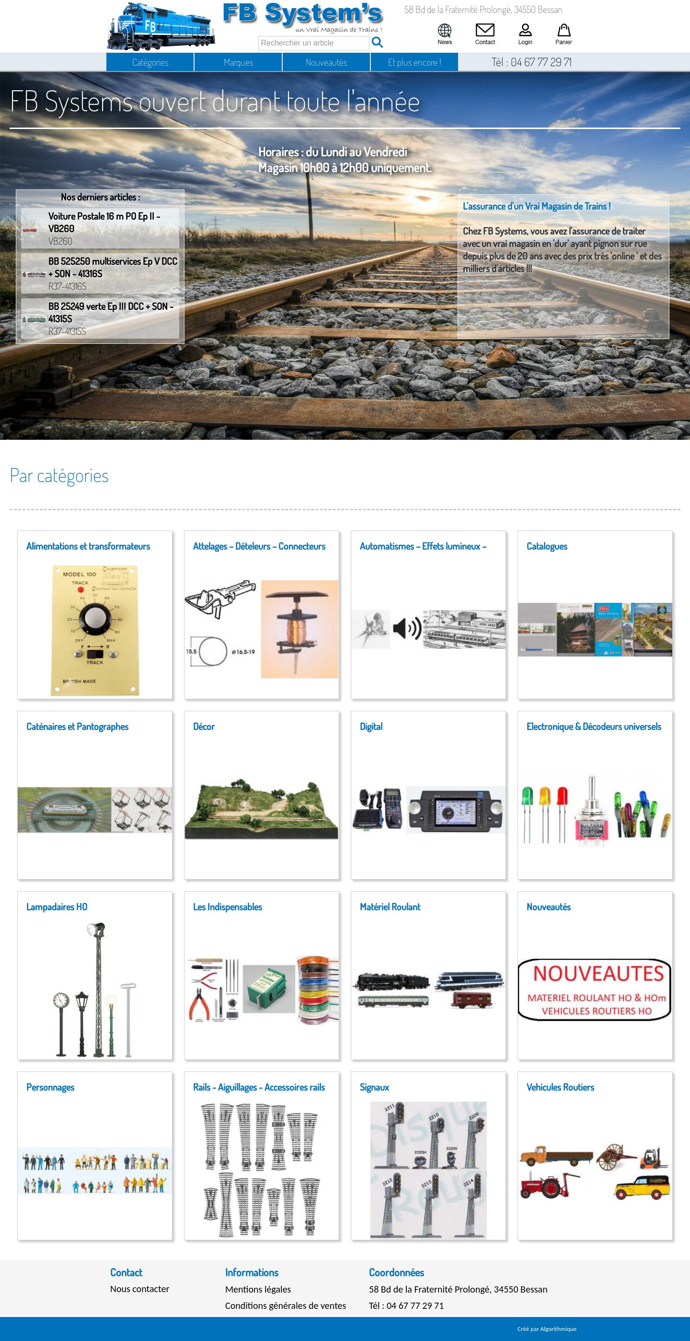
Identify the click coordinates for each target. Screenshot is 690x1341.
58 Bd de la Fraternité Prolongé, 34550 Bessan (458, 1289)
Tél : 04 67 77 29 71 (406, 1305)
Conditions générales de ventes (285, 1305)
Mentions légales (258, 1289)
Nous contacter (139, 1288)
